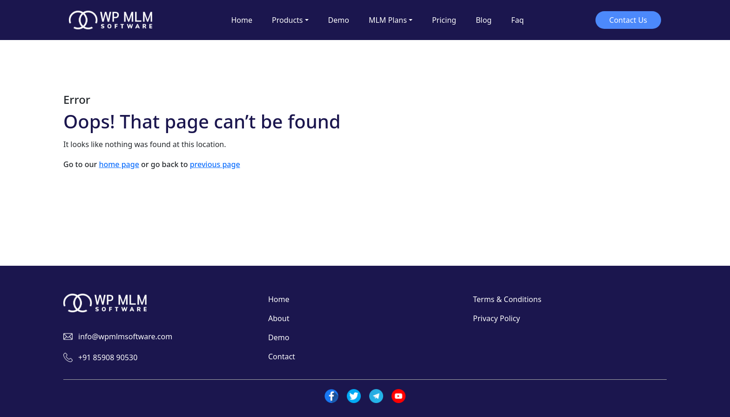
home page (119, 164)
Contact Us (628, 20)
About (278, 318)
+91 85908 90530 (107, 357)
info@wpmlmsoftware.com (125, 336)
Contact (281, 356)
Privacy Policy (496, 318)
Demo (278, 337)
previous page (215, 164)
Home (279, 299)
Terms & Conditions (507, 299)
